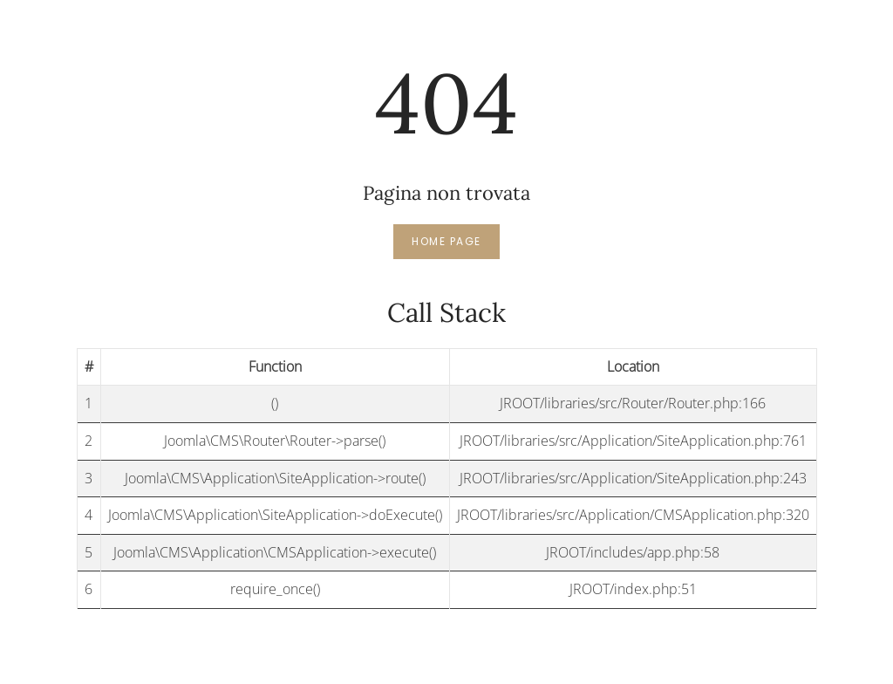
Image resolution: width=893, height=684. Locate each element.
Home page (446, 241)
